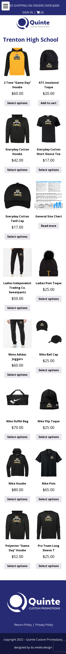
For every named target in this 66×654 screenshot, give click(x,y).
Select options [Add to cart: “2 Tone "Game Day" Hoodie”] (17, 103)
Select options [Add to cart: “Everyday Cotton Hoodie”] (17, 170)
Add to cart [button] (48, 103)
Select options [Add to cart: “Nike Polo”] (49, 499)
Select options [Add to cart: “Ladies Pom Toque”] (49, 299)
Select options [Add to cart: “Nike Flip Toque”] (49, 437)
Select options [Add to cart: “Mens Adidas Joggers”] (17, 375)
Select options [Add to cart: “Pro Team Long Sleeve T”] (49, 566)
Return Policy (23, 624)
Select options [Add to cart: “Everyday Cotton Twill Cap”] (17, 237)
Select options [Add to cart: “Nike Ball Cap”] (49, 370)
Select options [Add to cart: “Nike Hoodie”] (17, 499)
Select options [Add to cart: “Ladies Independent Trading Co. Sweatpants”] (17, 308)
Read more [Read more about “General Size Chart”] (48, 226)
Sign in (27, 12)
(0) (42, 12)
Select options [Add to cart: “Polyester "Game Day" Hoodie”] (17, 566)
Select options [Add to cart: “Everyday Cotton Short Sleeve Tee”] (49, 170)
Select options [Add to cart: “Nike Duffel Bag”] (17, 437)
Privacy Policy (44, 624)
